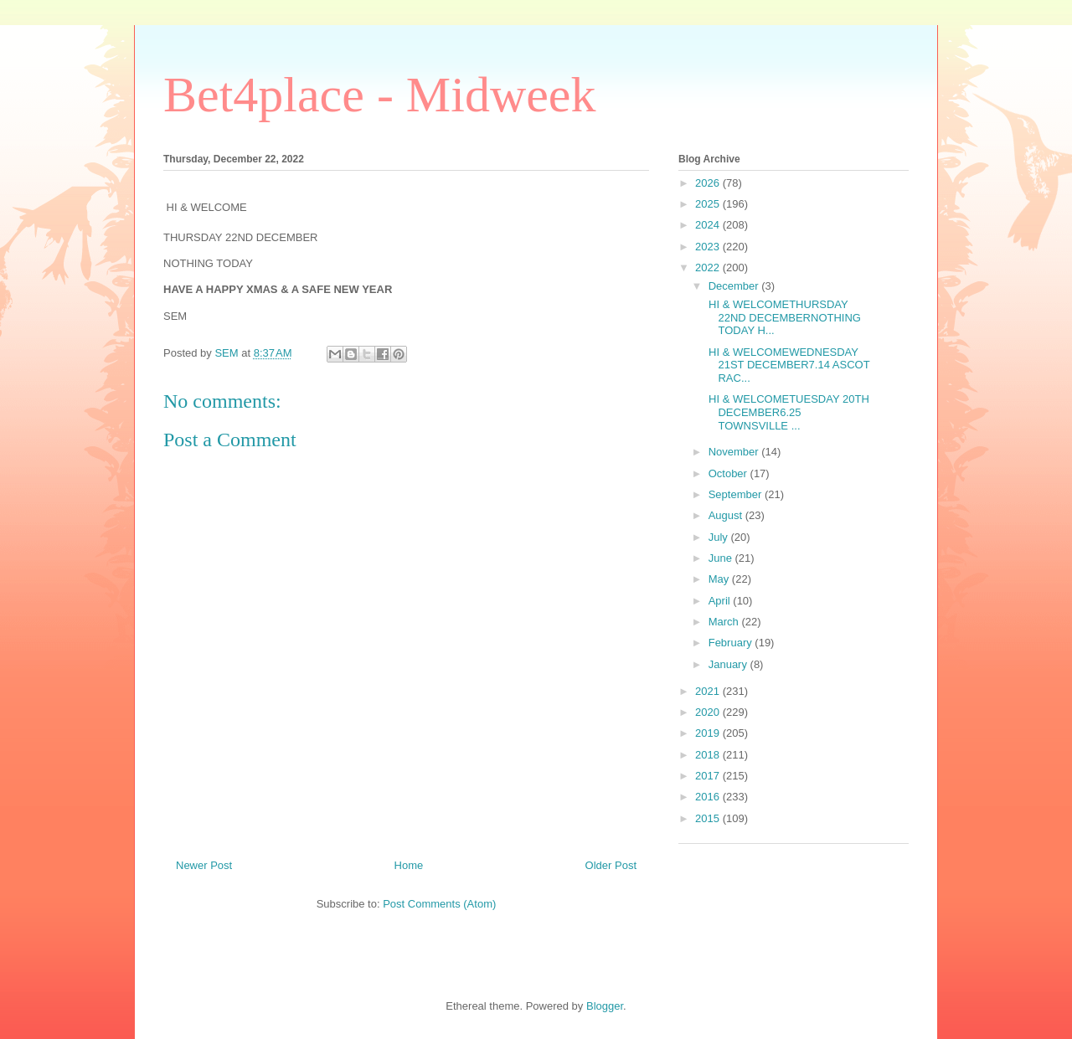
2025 (709, 204)
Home (409, 865)
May (720, 579)
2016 (709, 796)
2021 (709, 691)
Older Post (610, 865)
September (737, 494)
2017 (709, 775)
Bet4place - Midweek (379, 94)
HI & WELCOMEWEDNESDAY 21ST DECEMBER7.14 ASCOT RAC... (787, 365)
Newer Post (204, 865)
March (725, 621)
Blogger (604, 1006)
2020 (709, 712)
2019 (709, 733)
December (735, 286)
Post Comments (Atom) (439, 904)
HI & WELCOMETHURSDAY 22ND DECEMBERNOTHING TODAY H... (782, 317)
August (727, 515)
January (729, 664)
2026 (709, 183)
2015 (709, 818)
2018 (709, 754)
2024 (709, 225)
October (729, 473)
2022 (709, 267)
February (732, 642)
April (721, 600)
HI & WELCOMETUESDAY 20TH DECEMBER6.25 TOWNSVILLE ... (786, 412)
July (720, 537)
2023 (709, 246)
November (735, 451)
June (722, 558)
